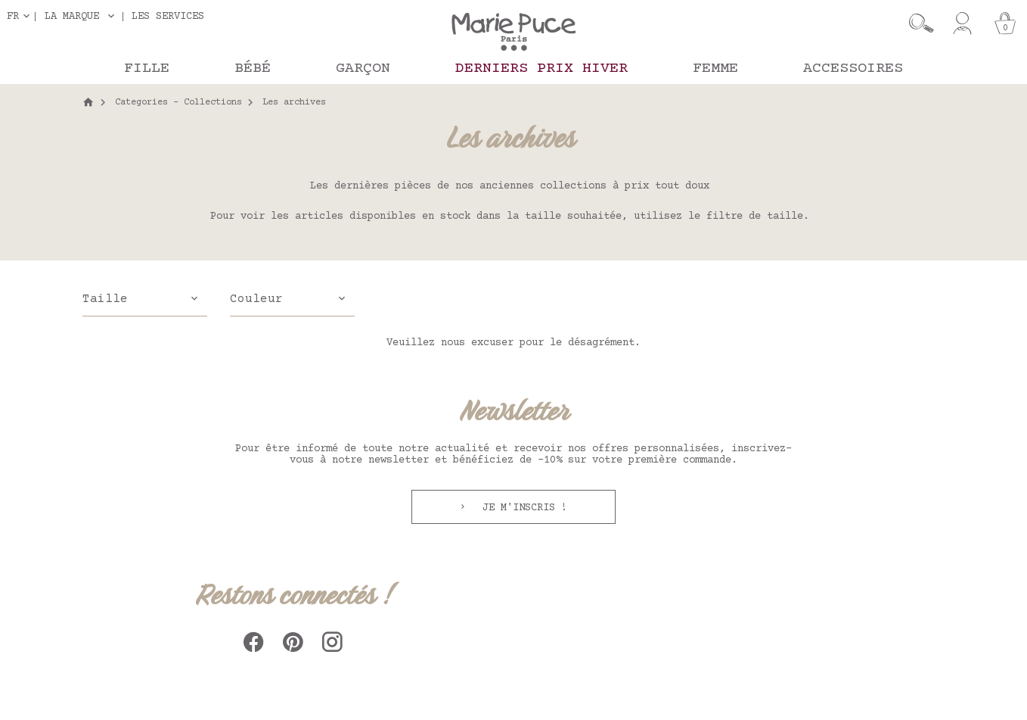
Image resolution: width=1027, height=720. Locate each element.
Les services (168, 16)
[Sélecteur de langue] (21, 16)
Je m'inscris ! (521, 508)
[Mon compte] (962, 23)
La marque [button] (72, 16)
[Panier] (1005, 23)
